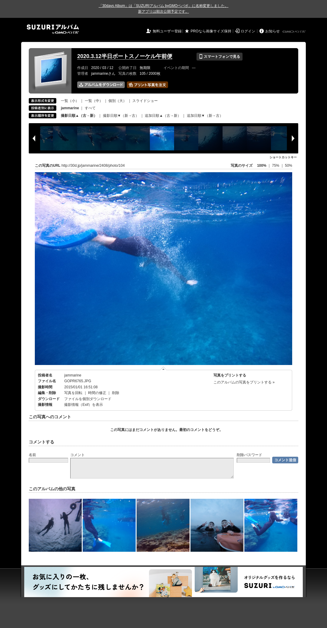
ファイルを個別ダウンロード (87, 399)
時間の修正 (97, 393)
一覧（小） (70, 101)
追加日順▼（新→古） (205, 115)
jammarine (72, 375)
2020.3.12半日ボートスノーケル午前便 (124, 56)
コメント (77, 455)
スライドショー (145, 101)
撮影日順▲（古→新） (79, 115)
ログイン (248, 31)
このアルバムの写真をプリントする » (244, 382)
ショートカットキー (283, 157)
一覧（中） (94, 101)
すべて (90, 108)
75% (276, 165)
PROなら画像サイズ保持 (211, 31)
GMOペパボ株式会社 (294, 32)
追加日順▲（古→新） (163, 115)
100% (261, 165)
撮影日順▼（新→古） (121, 115)
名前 (32, 455)
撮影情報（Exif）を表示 (83, 405)
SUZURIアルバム (52, 29)
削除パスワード (249, 455)
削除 (115, 393)
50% (288, 165)
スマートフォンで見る (219, 57)
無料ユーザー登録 (167, 31)
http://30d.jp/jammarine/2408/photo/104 (93, 165)
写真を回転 (73, 393)
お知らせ (272, 31)
